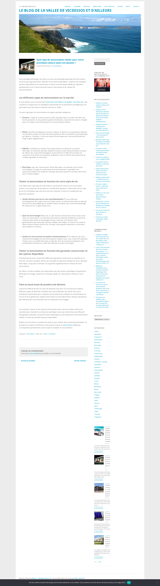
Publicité (97, 398)
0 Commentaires (56, 66)
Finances (97, 359)
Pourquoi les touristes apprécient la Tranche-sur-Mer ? (102, 305)
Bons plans (97, 6)
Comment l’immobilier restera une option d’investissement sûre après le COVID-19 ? (102, 259)
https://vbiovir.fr (79, 578)
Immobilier (97, 364)
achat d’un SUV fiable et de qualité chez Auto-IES (64, 102)
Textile (96, 411)
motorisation (68, 325)
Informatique (98, 370)
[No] (157, 582)
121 (99, 562)
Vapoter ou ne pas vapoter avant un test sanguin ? (102, 105)
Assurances (97, 337)
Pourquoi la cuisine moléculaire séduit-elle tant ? (102, 219)
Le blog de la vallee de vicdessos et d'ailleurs (65, 10)
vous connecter (34, 353)
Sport (96, 406)
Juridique (97, 375)
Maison (67, 6)
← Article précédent (27, 361)
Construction (98, 353)
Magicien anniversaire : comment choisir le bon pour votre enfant (103, 179)
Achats (96, 331)
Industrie (97, 367)
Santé (128, 6)
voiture (45, 334)
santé (96, 400)
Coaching (97, 351)
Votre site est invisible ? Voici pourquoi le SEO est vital (103, 135)
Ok (129, 582)
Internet (96, 373)
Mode (96, 389)
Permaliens (52, 334)
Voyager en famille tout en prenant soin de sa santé (102, 236)
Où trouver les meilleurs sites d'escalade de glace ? (102, 299)
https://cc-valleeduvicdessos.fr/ (42, 578)
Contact (136, 6)
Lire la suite (98, 451)
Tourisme (77, 6)
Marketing (97, 386)
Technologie (98, 409)
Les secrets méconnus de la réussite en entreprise (103, 212)
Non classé (97, 392)
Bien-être (97, 342)
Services (96, 403)
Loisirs (120, 6)
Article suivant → (81, 361)
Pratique (87, 6)
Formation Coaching (100, 362)
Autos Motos (109, 6)
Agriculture (97, 334)
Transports (97, 417)
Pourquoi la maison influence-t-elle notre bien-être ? (102, 164)
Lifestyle (96, 378)
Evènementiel (98, 356)
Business (97, 348)
